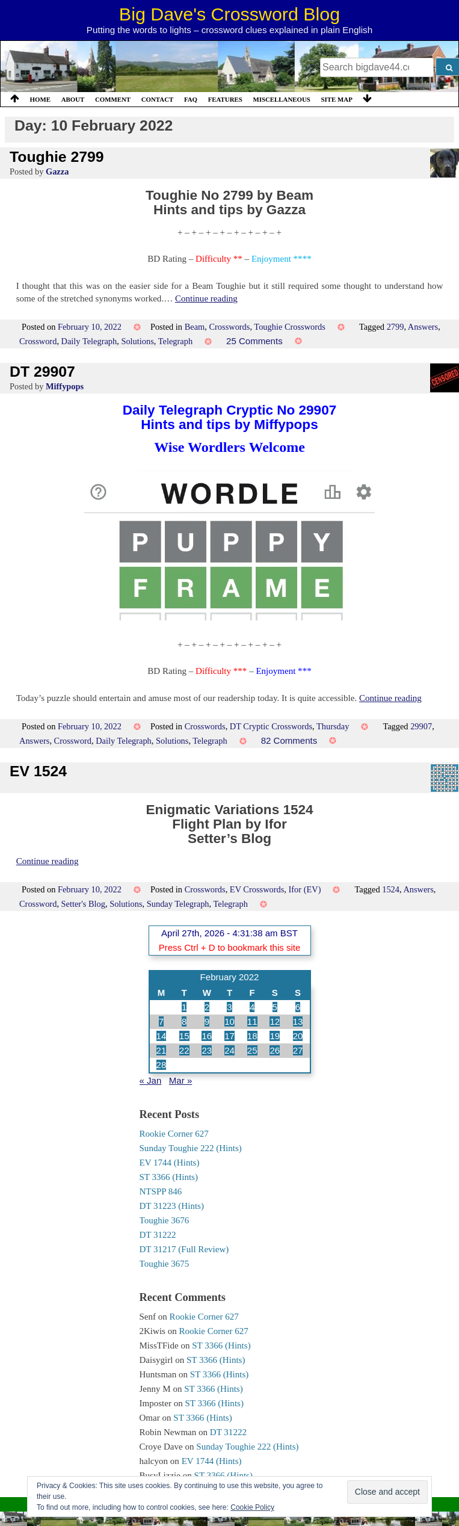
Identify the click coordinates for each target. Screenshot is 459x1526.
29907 (421, 726)
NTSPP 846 (161, 1191)
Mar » (180, 1080)
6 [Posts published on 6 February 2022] (297, 1007)
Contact (157, 99)
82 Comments (289, 740)
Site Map (337, 99)
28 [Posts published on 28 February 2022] (161, 1065)
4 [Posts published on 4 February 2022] (252, 1007)
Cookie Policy (252, 1507)
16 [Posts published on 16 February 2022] (207, 1036)
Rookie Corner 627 (174, 1133)
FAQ (190, 99)
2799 (395, 327)
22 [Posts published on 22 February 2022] (184, 1050)
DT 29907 (42, 371)
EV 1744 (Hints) (170, 1162)
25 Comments (254, 341)
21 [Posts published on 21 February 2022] (161, 1050)
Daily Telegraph (89, 341)
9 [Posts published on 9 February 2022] (207, 1021)
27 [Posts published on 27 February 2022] (298, 1050)
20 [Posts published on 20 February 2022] (298, 1036)
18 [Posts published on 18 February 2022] (252, 1036)
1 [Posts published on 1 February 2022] (184, 1007)
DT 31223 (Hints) (172, 1206)
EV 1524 (38, 771)
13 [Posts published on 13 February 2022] (298, 1021)
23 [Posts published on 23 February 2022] (207, 1050)
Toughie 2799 (57, 157)
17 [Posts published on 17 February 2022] (229, 1036)
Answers (423, 327)
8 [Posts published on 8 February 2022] (184, 1021)
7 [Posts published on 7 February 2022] (161, 1021)
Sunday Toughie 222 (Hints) (191, 1148)
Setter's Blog (83, 904)
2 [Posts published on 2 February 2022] (207, 1007)
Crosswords (229, 327)
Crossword (38, 341)
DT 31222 (158, 1235)
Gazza (57, 171)
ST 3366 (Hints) (169, 1177)
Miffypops (65, 386)
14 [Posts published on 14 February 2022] (161, 1036)
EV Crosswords (257, 889)
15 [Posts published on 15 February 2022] (184, 1036)
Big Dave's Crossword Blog (229, 14)
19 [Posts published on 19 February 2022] (275, 1036)
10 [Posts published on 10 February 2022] (229, 1021)
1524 (390, 889)
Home (40, 99)
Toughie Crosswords (289, 327)
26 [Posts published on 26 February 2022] (275, 1050)
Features (225, 99)
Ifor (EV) (305, 889)
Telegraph (175, 341)
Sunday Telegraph (178, 904)
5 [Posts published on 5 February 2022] (275, 1007)
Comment (113, 99)
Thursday (332, 726)
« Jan (151, 1080)
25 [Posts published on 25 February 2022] (252, 1050)
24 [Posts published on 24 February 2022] (229, 1050)
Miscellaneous (281, 99)
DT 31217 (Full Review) (184, 1249)
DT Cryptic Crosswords (271, 726)
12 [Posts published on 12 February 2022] (275, 1021)
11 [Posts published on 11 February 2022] (252, 1021)
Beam (195, 327)
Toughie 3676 (164, 1220)
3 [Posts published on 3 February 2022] (229, 1007)
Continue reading (206, 298)
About (73, 99)
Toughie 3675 (164, 1263)
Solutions (137, 341)
